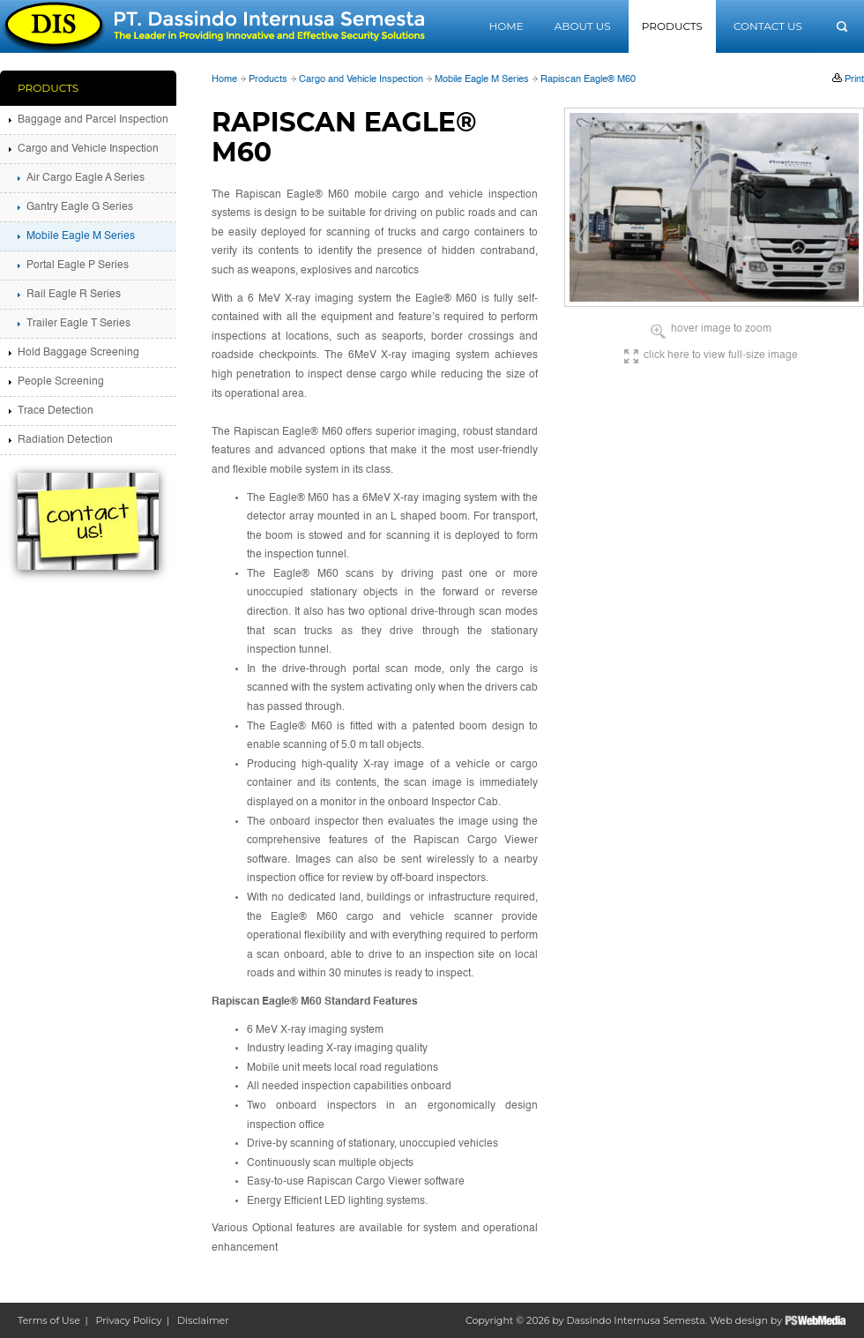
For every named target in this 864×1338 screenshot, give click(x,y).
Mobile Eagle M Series (482, 80)
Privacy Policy (129, 1320)
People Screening (61, 382)
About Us (583, 26)
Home (505, 26)
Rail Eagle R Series (73, 294)
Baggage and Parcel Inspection (93, 120)
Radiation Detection (65, 440)
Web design (739, 1320)
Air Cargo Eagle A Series (85, 178)
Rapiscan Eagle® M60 (588, 80)
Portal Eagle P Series (77, 265)
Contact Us (768, 26)
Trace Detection (55, 411)
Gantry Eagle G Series (79, 207)
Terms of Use (49, 1320)
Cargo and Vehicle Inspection (361, 80)
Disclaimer (203, 1320)
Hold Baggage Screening (78, 353)
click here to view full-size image (721, 355)
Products (672, 26)
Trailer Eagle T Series (78, 323)
